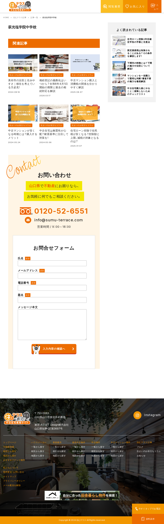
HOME (6, 17)
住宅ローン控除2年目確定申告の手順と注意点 (139, 40)
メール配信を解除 (12, 485)
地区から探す (9, 455)
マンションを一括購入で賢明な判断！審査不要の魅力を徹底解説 (139, 78)
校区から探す (9, 451)
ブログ (140, 447)
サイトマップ (9, 476)
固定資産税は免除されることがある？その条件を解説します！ (139, 53)
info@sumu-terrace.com (58, 220)
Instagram (147, 415)
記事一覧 (34, 17)
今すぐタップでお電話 (150, 508)
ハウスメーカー (39, 442)
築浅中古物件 (78, 442)
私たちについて (11, 467)
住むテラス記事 (19, 17)
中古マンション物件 (121, 442)
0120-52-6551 (61, 211)
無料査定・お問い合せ (13, 472)
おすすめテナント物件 (14, 460)
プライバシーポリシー (14, 480)
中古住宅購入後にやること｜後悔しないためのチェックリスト (138, 91)
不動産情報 (8, 447)
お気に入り (131, 6)
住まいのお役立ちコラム (20, 75)
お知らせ (141, 455)
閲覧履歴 (109, 6)
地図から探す (37, 455)
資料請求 (150, 519)
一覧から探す (37, 447)
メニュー (155, 6)
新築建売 (57, 442)
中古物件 (95, 442)
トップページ (9, 442)
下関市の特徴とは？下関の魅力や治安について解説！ (139, 66)
